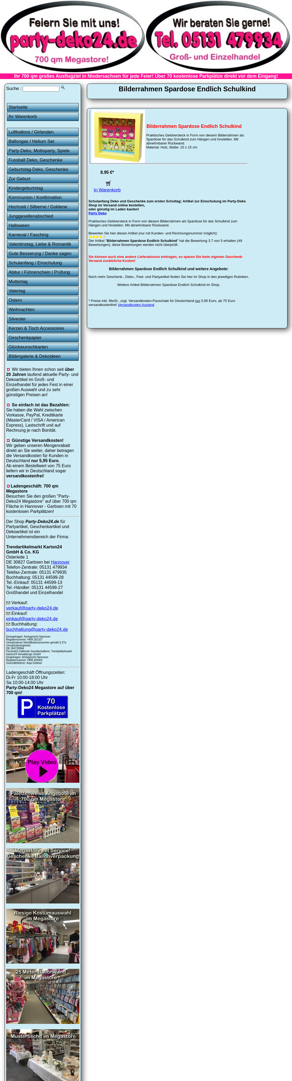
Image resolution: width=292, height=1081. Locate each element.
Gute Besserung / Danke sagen (40, 253)
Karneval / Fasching (28, 234)
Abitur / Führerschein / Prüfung (39, 272)
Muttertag (18, 281)
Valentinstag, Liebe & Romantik (40, 244)
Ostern (15, 300)
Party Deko (98, 213)
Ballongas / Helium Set (31, 141)
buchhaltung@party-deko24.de (37, 629)
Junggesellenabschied (31, 216)
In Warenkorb (107, 187)
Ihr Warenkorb (23, 116)
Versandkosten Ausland (136, 305)
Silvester (17, 318)
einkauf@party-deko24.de (32, 618)
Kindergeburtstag (26, 188)
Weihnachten (22, 309)
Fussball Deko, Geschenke (36, 160)
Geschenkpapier (25, 337)
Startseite (18, 107)
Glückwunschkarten (28, 346)
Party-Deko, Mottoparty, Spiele (39, 150)
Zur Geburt (19, 178)
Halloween (19, 225)
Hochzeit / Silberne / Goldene (38, 206)
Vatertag (17, 290)
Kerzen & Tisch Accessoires (36, 328)
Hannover (60, 562)
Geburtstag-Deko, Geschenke (38, 169)
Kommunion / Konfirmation (35, 197)
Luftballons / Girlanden (31, 132)
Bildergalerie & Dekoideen (35, 356)
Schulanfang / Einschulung (35, 262)
